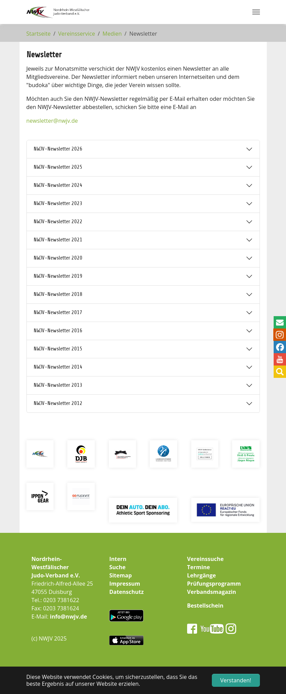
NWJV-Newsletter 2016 (58, 330)
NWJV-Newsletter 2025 (58, 167)
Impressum (124, 583)
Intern (117, 559)
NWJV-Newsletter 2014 (58, 367)
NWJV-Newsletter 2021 (58, 240)
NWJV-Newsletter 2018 (58, 294)
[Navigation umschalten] (256, 12)
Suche (117, 567)
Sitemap (120, 575)
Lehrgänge (201, 575)
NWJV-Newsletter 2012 (58, 403)
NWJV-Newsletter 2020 (58, 258)
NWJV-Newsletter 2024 (58, 185)
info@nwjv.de (68, 616)
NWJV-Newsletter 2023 (58, 203)
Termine (198, 567)
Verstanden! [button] (235, 680)
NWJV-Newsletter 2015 (58, 349)
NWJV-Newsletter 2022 (58, 221)
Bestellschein (205, 605)
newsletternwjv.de (52, 120)
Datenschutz (126, 592)
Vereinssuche (205, 559)
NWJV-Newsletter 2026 (58, 149)
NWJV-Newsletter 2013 (58, 385)
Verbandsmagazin (211, 592)
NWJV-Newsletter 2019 (58, 276)
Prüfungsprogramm (214, 583)
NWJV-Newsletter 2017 (58, 312)
